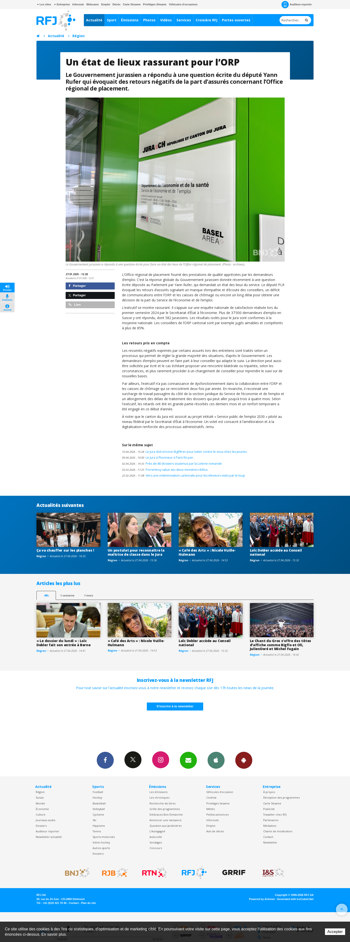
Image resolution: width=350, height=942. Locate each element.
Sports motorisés (104, 836)
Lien (75, 304)
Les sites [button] (44, 4)
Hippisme (99, 825)
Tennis (97, 831)
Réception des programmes (281, 797)
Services (183, 20)
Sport (111, 20)
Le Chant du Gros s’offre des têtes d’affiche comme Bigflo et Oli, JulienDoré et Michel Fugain (280, 644)
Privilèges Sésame (154, 4)
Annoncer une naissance (165, 820)
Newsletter (270, 842)
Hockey (97, 797)
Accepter (335, 932)
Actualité (94, 20)
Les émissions (158, 791)
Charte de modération (277, 831)
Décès (116, 4)
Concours (155, 848)
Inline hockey (101, 842)
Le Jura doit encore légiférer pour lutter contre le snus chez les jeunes (184, 452)
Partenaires (270, 820)
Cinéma (211, 797)
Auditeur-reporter (296, 4)
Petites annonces (217, 814)
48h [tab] (46, 595)
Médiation (269, 825)
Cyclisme (98, 814)
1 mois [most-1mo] (88, 595)
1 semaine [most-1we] (67, 595)
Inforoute (78, 4)
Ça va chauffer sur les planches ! (65, 550)
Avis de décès (215, 831)
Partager (77, 286)
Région (78, 35)
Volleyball (99, 808)
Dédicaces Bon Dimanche (166, 814)
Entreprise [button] (62, 4)
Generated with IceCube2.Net (295, 899)
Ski (94, 820)
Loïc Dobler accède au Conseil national (276, 552)
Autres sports (101, 848)
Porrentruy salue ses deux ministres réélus (165, 470)
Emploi (105, 4)
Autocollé (155, 836)
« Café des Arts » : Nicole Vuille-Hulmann (207, 552)
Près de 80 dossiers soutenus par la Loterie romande (172, 464)
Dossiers (41, 825)
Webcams (92, 4)
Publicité (269, 808)
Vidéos (166, 20)
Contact (268, 836)
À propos (269, 791)
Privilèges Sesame (218, 803)
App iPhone (216, 760)
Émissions (130, 20)
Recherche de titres (162, 803)
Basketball (99, 803)
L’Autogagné (157, 831)
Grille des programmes (164, 808)
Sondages (155, 842)
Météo (210, 808)
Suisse (40, 797)
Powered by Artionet (262, 899)
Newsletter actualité (49, 836)
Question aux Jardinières (165, 825)
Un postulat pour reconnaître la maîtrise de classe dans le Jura (136, 552)
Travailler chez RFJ (275, 814)
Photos (149, 20)
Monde (40, 803)
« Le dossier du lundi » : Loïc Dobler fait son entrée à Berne (63, 642)
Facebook (105, 760)
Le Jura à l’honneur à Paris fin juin (157, 457)
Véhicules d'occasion (219, 791)
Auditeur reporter (47, 831)
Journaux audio (45, 820)
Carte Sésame (132, 4)
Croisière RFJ (206, 20)
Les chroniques (159, 797)
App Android (243, 760)
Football (98, 791)
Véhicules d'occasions (183, 4)
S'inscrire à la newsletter (175, 706)
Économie (42, 808)
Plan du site (88, 902)
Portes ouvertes (236, 20)
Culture (40, 814)
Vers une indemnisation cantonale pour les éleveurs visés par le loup (183, 475)
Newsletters (188, 760)
